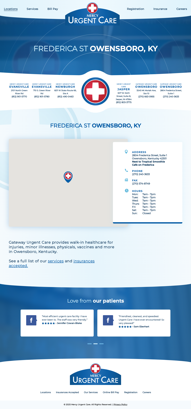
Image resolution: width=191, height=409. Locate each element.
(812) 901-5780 (41, 96)
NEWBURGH (65, 86)
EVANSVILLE (19, 86)
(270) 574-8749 (141, 183)
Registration (135, 9)
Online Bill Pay (111, 392)
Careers (181, 9)
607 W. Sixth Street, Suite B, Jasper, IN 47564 (124, 96)
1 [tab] (89, 343)
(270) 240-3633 (171, 96)
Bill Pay (52, 9)
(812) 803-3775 (123, 102)
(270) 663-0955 (146, 96)
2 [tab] (95, 343)
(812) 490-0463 (65, 96)
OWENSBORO (146, 86)
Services (32, 9)
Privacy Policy (120, 404)
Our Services (91, 392)
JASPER (123, 89)
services (56, 261)
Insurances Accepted (67, 392)
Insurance (160, 9)
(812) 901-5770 (19, 96)
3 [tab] (101, 343)
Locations (11, 9)
